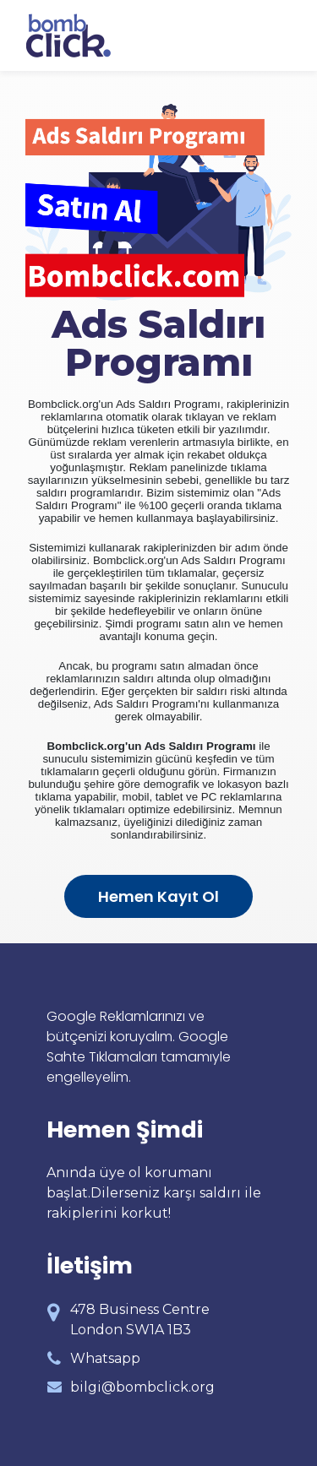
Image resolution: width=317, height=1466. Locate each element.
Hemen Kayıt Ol (158, 896)
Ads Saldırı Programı (158, 343)
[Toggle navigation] (279, 35)
